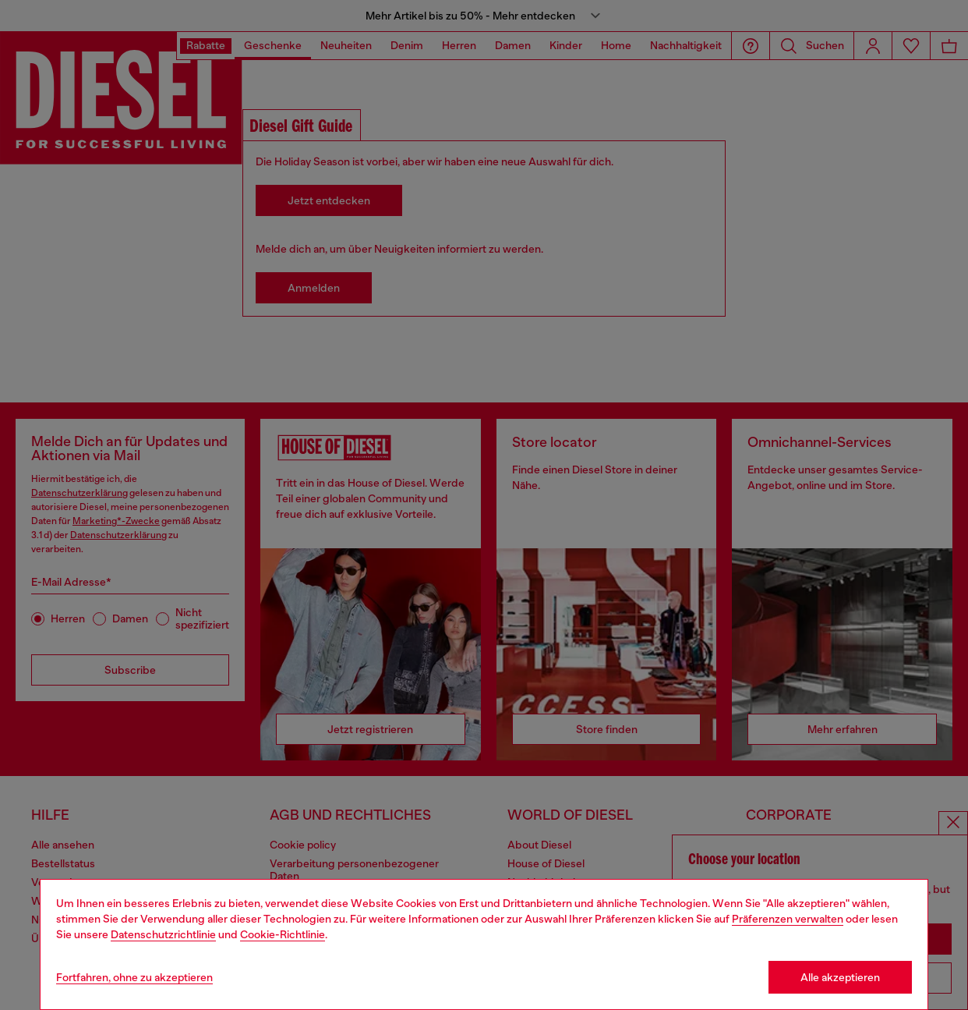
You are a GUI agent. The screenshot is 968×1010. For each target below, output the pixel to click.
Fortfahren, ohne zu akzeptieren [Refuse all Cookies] (134, 977)
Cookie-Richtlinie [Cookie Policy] (282, 934)
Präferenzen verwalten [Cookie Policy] (787, 919)
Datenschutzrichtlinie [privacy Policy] (163, 934)
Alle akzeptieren (840, 977)
